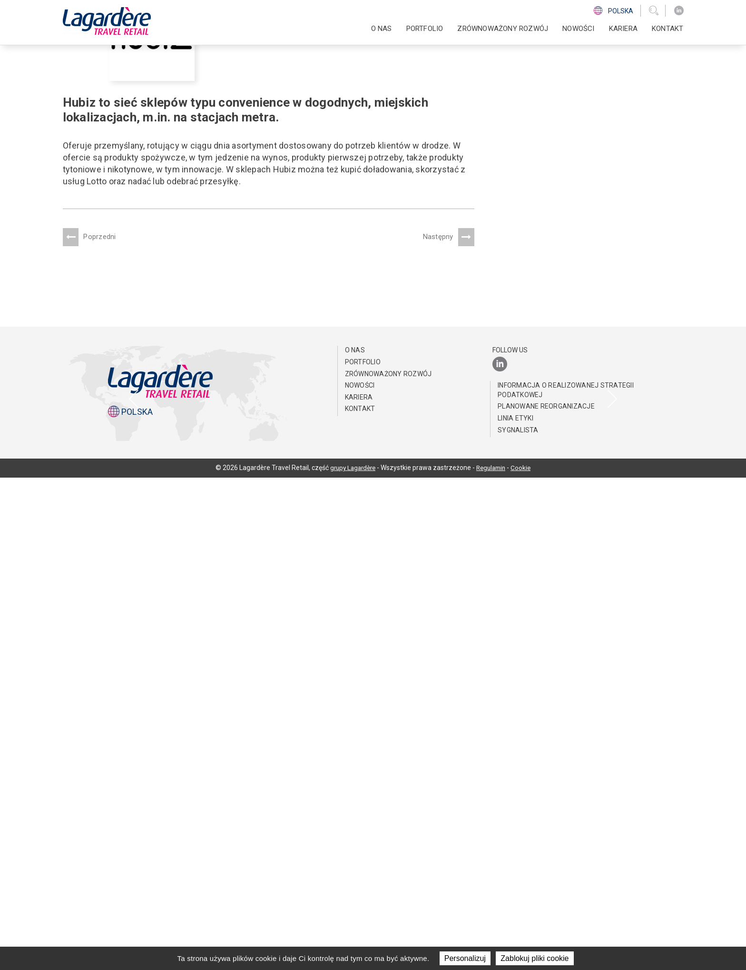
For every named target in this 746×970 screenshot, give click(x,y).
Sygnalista (518, 922)
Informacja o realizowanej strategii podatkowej (566, 882)
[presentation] (133, 644)
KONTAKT (667, 28)
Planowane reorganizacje (546, 898)
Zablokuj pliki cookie (535, 958)
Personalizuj (465, 958)
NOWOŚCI (578, 28)
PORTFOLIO (424, 28)
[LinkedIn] (679, 11)
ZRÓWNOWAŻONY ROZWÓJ (502, 28)
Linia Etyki (515, 910)
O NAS (381, 28)
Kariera (623, 28)
